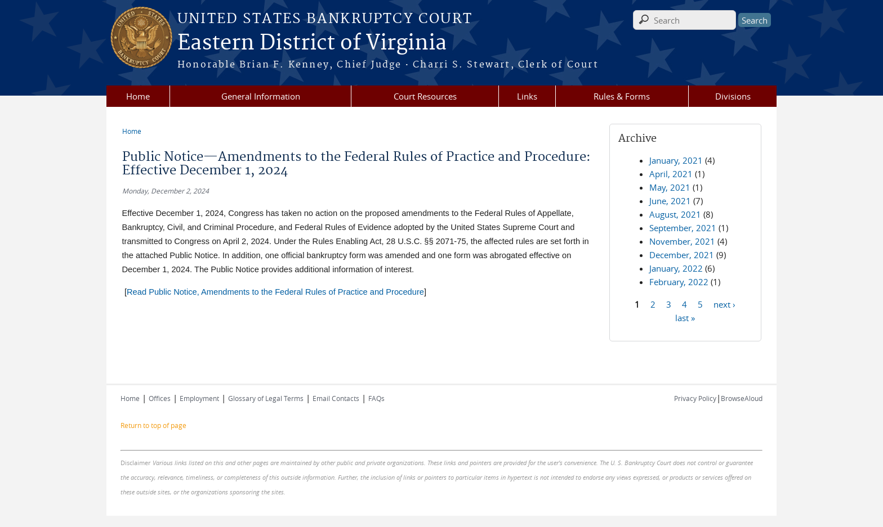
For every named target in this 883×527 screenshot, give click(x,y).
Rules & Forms (622, 96)
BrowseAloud (741, 398)
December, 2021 (681, 254)
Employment (199, 398)
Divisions (733, 96)
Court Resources (425, 96)
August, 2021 (675, 214)
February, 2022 (678, 281)
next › (724, 303)
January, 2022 (676, 268)
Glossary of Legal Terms (266, 398)
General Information (260, 96)
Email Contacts (336, 398)
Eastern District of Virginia (312, 43)
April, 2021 (671, 173)
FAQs (376, 398)
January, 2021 (676, 160)
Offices (160, 398)
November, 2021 (682, 241)
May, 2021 (669, 187)
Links (527, 96)
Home (138, 96)
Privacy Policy (695, 398)
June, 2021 (670, 200)
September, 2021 (682, 227)
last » (685, 317)
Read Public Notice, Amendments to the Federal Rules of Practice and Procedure (275, 291)
